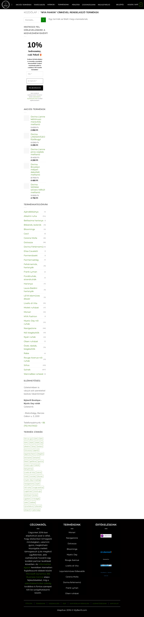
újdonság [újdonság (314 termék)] (36, 510)
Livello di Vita (30, 303)
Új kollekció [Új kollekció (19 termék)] (28, 506)
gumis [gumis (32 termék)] (40, 461)
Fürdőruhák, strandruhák (30, 278)
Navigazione (30, 328)
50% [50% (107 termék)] (26, 443)
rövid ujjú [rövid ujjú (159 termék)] (37, 491)
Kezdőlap (30, 12)
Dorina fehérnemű (72, 582)
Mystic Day (72, 554)
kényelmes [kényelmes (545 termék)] (28, 469)
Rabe (26, 353)
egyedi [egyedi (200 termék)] (36, 450)
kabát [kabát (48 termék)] (37, 465)
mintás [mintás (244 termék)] (32, 476)
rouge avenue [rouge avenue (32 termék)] (38, 487)
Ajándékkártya (31, 212)
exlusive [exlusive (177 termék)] (36, 457)
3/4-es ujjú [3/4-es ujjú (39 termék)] (28, 439)
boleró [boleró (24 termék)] (40, 446)
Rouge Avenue (72, 560)
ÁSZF (64, 603)
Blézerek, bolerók (32, 225)
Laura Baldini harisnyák (30, 290)
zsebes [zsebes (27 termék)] (32, 502)
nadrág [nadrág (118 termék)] (37, 480)
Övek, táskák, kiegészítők (30, 347)
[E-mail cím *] (35, 81)
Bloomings (29, 229)
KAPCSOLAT (114, 603)
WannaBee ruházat (33, 374)
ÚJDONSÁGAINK (88, 5)
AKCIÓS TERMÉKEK (23, 5)
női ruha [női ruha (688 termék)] (27, 487)
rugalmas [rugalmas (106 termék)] (28, 491)
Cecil (26, 233)
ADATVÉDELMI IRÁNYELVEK (79, 603)
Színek (27, 369)
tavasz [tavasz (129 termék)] (35, 495)
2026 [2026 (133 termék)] (37, 443)
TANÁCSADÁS (39, 5)
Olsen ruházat (31, 341)
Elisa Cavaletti (31, 251)
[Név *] (35, 74)
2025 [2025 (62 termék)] (31, 443)
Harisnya (28, 284)
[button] (120, 4)
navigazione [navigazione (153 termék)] (29, 484)
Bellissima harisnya (33, 220)
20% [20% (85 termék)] (35, 439)
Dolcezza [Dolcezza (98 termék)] (28, 450)
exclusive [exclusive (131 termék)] (27, 457)
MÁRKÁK (51, 5)
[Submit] (43, 19)
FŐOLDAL (29, 603)
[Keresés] (12, 5)
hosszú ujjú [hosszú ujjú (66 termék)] (28, 465)
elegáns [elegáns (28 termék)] (40, 454)
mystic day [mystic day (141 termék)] (28, 480)
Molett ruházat (31, 307)
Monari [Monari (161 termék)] (40, 476)
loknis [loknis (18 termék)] (39, 472)
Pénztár (76, 5)
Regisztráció (104, 5)
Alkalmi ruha (30, 216)
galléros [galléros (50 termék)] (33, 461)
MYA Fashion (30, 316)
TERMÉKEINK (40, 603)
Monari (27, 312)
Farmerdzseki (31, 255)
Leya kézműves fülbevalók (72, 571)
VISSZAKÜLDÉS (54, 603)
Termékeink (64, 5)
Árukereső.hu (106, 559)
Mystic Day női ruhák (31, 322)
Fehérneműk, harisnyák (30, 266)
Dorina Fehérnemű (33, 247)
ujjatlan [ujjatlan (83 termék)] (27, 499)
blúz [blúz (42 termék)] (33, 446)
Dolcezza (28, 242)
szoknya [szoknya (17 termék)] (27, 495)
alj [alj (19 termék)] (42, 443)
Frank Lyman (30, 272)
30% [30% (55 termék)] (41, 439)
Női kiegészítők (31, 332)
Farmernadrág (31, 260)
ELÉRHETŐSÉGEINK (100, 603)
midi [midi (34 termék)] (26, 476)
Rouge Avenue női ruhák (33, 359)
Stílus (26, 365)
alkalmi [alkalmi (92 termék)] (27, 446)
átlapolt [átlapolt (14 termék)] (27, 510)
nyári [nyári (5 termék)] (38, 484)
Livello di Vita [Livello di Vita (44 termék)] (29, 472)
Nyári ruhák (30, 337)
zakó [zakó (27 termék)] (26, 502)
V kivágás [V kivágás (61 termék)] (36, 499)
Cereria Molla (30, 238)
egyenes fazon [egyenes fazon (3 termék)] (29, 454)
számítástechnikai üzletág (38, 583)
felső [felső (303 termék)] (26, 461)
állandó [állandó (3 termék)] (38, 506)
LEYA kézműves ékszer (32, 297)
